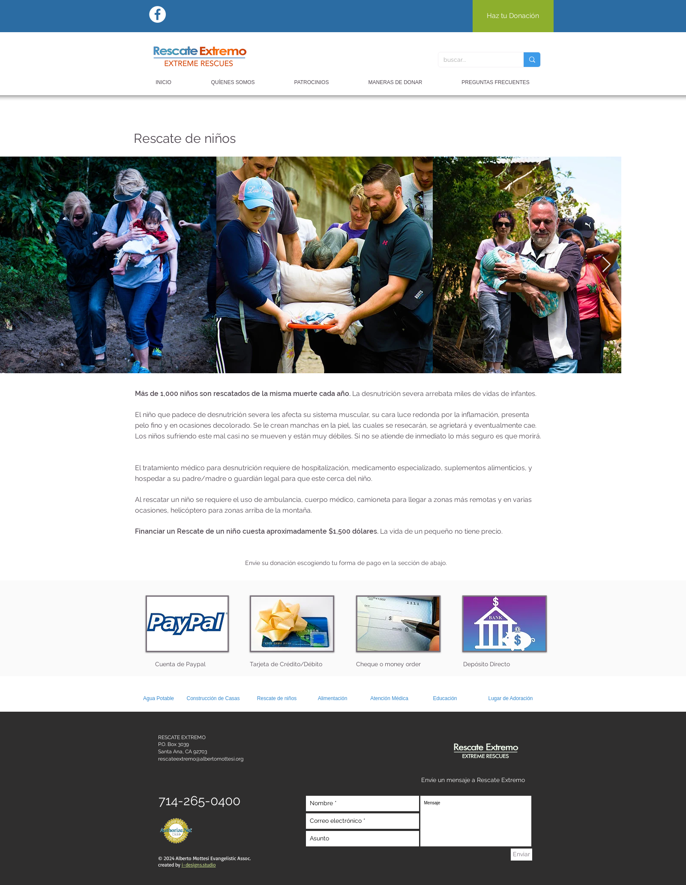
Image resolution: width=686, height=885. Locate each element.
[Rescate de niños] (277, 699)
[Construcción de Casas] (213, 699)
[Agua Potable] (159, 699)
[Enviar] (521, 855)
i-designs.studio (199, 864)
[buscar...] (474, 59)
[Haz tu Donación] (513, 16)
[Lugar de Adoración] (510, 699)
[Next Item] (606, 265)
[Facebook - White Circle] (157, 14)
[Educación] (445, 699)
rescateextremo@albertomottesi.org (200, 759)
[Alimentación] (333, 699)
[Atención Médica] (389, 699)
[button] (395, 82)
